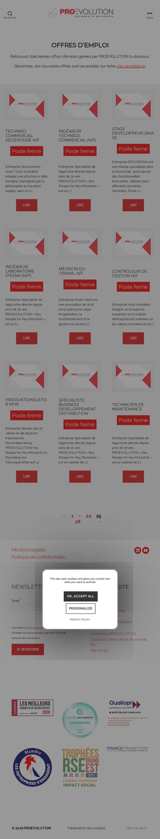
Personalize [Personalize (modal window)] (80, 608)
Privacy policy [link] (80, 619)
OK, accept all (80, 596)
